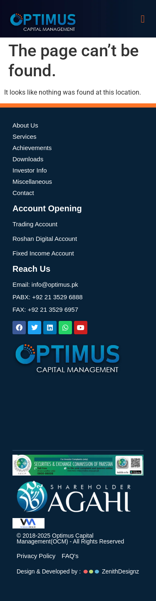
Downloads (27, 159)
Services (24, 136)
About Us (25, 125)
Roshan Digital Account (44, 238)
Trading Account (34, 224)
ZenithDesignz (120, 571)
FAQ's (70, 555)
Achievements (32, 147)
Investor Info (29, 170)
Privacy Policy (36, 555)
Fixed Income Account (43, 253)
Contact (23, 192)
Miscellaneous (32, 181)
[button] (142, 19)
